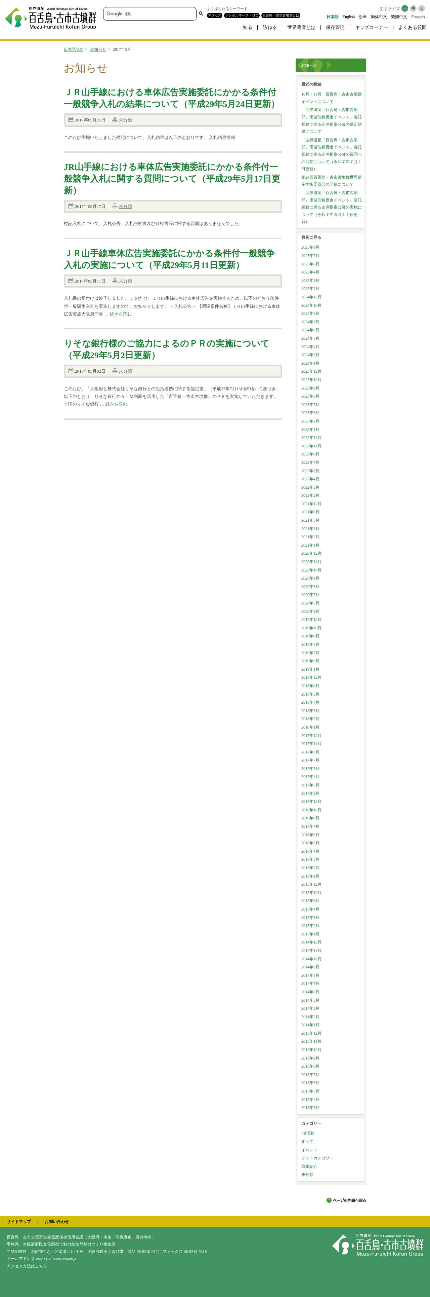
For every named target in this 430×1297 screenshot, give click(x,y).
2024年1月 (310, 363)
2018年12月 (311, 677)
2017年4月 (310, 776)
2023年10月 (311, 379)
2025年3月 (310, 280)
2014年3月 (310, 1008)
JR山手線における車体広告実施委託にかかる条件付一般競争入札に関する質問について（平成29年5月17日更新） (172, 178)
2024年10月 (311, 305)
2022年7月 (310, 462)
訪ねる (270, 27)
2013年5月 (310, 1091)
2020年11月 (311, 561)
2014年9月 (310, 967)
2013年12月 (311, 1033)
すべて (307, 1141)
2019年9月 (310, 636)
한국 (363, 16)
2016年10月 (311, 810)
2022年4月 (310, 479)
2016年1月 (310, 876)
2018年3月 (310, 710)
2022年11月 (311, 446)
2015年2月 (310, 925)
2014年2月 (310, 1016)
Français (418, 16)
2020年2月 (310, 611)
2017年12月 (311, 735)
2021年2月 (310, 536)
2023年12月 (311, 371)
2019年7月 (310, 653)
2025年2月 (310, 288)
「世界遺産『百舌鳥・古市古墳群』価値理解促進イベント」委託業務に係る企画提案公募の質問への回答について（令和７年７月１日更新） (331, 154)
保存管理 (335, 27)
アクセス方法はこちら (27, 1266)
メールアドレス (41, 1258)
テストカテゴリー (317, 1158)
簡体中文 (379, 16)
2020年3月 (310, 603)
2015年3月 (310, 917)
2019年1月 (310, 669)
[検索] (149, 14)
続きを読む (121, 314)
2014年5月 (310, 1000)
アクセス (214, 15)
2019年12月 (311, 619)
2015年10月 (311, 892)
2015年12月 (311, 884)
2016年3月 (310, 859)
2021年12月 (311, 504)
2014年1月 (310, 1025)
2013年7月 (310, 1074)
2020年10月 (311, 570)
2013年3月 (310, 1107)
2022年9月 (310, 454)
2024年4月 (310, 346)
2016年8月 (310, 818)
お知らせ (98, 49)
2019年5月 (310, 661)
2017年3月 (310, 785)
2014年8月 (310, 975)
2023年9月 (310, 388)
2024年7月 (310, 322)
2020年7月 (310, 594)
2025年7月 (310, 255)
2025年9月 (310, 247)
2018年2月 (310, 718)
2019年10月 (311, 628)
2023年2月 (310, 421)
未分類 (125, 119)
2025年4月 (310, 272)
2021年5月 (310, 520)
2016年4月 (310, 851)
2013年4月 (310, 1099)
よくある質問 (412, 27)
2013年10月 (311, 1049)
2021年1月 (310, 545)
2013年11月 (311, 1041)
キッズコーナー (371, 27)
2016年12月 (311, 801)
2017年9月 (310, 752)
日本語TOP (73, 49)
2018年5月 (310, 694)
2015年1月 (310, 934)
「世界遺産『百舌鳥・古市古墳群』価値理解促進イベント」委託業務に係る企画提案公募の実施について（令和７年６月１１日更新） (331, 207)
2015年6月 (310, 900)
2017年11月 (311, 743)
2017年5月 (310, 768)
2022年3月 (310, 487)
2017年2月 (310, 793)
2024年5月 (310, 338)
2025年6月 (310, 264)
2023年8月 (310, 396)
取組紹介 (309, 1166)
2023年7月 (310, 404)
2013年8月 (310, 1066)
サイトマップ (19, 1221)
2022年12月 (311, 437)
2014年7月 (310, 983)
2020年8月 (310, 586)
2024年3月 (310, 355)
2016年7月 (310, 826)
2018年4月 (310, 702)
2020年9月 (310, 578)
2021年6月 (310, 512)
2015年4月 (310, 909)
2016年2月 (310, 867)
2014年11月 (311, 950)
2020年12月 (311, 553)
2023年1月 (310, 429)
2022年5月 (310, 471)
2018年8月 (310, 685)
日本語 (333, 16)
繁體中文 (399, 16)
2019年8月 (310, 644)
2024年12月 (311, 297)
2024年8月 (310, 313)
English (349, 16)
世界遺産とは (301, 27)
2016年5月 (310, 843)
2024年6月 (310, 330)
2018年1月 (310, 727)
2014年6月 (310, 992)
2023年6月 (310, 412)
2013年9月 (310, 1058)
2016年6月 (310, 834)
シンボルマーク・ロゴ (242, 15)
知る (247, 27)
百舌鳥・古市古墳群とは (280, 15)
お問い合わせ (57, 1221)
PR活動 (307, 1133)
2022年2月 (310, 495)
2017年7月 (310, 760)
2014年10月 (311, 959)
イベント (309, 1150)
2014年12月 (311, 942)
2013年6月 (310, 1082)
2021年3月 (310, 528)
